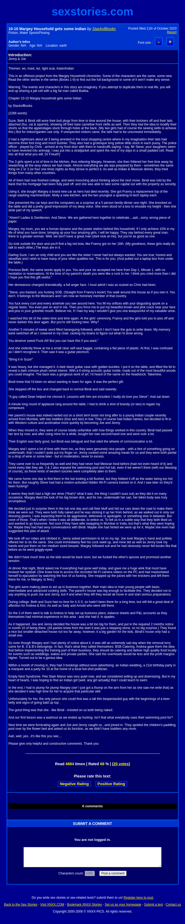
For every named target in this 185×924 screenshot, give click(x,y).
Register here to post (138, 897)
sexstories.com (92, 11)
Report (171, 32)
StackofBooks (104, 29)
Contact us (173, 904)
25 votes (121, 764)
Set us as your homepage (123, 904)
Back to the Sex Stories (20, 904)
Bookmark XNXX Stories (84, 904)
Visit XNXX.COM (52, 904)
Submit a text (153, 904)
